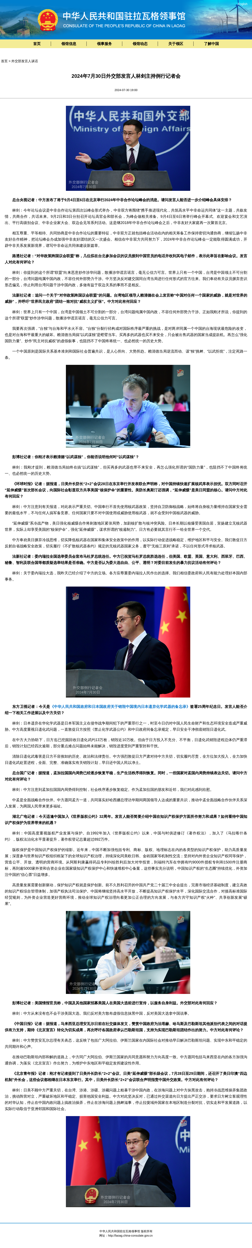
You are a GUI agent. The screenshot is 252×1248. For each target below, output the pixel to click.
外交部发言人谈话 (24, 61)
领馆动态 (140, 44)
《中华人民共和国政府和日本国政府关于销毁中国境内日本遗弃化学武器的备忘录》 (120, 707)
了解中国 (211, 44)
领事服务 (104, 44)
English (242, 4)
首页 (37, 44)
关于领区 (175, 44)
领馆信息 (68, 44)
